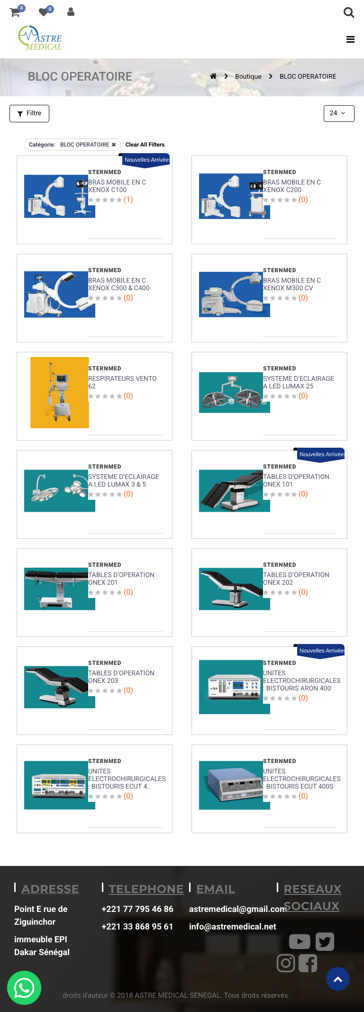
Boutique (248, 77)
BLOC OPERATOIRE (308, 77)
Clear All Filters (145, 144)
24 (338, 113)
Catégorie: (42, 144)
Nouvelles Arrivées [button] (147, 159)
